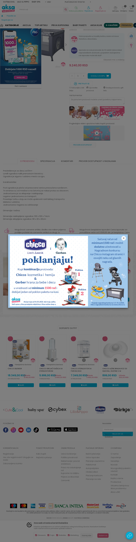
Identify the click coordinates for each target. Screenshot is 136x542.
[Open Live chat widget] (129, 535)
